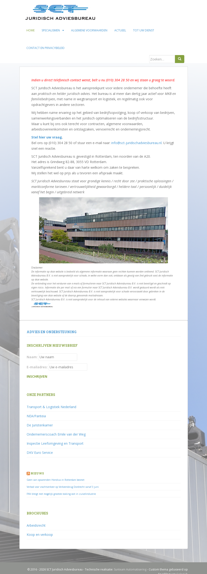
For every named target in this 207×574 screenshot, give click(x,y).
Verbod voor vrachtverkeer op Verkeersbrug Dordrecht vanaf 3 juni (63, 486)
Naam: (32, 357)
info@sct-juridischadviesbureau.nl (136, 143)
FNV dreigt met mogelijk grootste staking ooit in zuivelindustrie (61, 494)
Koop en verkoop (40, 534)
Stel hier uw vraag (46, 137)
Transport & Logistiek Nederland (51, 407)
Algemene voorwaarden (89, 30)
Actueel (120, 30)
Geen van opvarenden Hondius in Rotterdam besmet (55, 479)
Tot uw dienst (143, 30)
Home (30, 30)
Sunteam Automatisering (130, 569)
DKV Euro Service (40, 452)
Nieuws (37, 473)
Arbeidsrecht (36, 525)
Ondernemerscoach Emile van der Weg (56, 434)
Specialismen (51, 30)
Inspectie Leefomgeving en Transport (55, 443)
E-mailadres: (37, 367)
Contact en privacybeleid (45, 48)
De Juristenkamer (40, 425)
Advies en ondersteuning (51, 332)
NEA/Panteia (36, 416)
